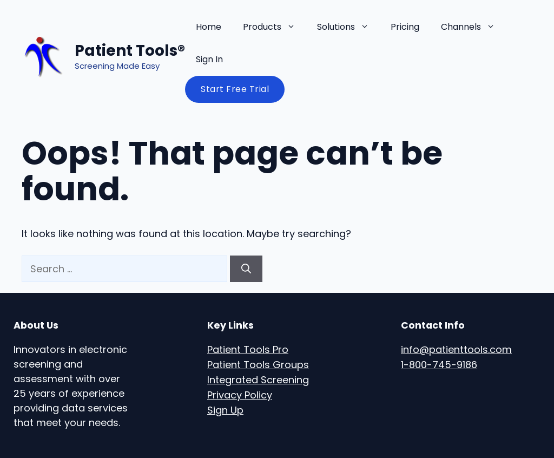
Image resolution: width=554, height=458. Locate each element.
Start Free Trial (235, 89)
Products (274, 27)
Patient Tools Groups (258, 364)
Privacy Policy (239, 395)
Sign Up (225, 410)
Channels (473, 27)
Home (208, 27)
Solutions (348, 27)
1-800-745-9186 (439, 364)
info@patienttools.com (456, 349)
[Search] (246, 269)
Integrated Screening (258, 380)
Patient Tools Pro (247, 349)
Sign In (209, 59)
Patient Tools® (130, 50)
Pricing (405, 27)
